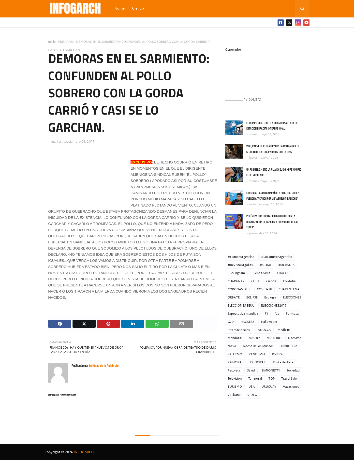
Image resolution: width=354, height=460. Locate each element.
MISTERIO (274, 338)
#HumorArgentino (241, 257)
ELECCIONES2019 (274, 306)
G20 (231, 322)
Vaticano (234, 395)
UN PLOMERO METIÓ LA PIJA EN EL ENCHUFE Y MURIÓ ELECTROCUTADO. (273, 172)
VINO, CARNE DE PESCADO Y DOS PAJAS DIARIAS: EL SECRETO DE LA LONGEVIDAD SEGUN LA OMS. (272, 149)
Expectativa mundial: (243, 314)
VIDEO (252, 395)
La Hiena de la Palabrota (103, 366)
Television (235, 379)
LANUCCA (263, 330)
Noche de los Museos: (259, 346)
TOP (271, 379)
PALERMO (235, 354)
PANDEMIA (257, 354)
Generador (233, 49)
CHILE (255, 281)
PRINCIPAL (66, 42)
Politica (277, 354)
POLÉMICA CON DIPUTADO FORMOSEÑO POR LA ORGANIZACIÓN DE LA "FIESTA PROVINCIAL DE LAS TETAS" (272, 222)
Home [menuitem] (120, 8)
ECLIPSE (252, 298)
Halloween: (269, 322)
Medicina (284, 330)
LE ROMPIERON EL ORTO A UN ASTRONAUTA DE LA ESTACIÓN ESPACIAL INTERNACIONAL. (271, 125)
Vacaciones (291, 387)
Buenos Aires (260, 273)
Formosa (292, 314)
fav (277, 314)
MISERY (254, 338)
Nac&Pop (295, 338)
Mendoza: (235, 338)
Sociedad (293, 371)
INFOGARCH (84, 452)
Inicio (52, 42)
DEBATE (234, 298)
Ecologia (270, 298)
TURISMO (235, 387)
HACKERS (247, 322)
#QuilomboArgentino (276, 257)
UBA (252, 387)
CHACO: (283, 273)
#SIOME (265, 265)
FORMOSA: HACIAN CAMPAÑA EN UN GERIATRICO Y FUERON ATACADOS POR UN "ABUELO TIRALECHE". (272, 196)
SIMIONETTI (271, 371)
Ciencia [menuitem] (138, 8)
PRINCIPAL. (258, 362)
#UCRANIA (286, 265)
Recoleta (234, 371)
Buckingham (236, 273)
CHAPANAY (236, 281)
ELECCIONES (292, 298)
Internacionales (239, 330)
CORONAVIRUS (239, 289)
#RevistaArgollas (240, 265)
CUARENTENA (289, 289)
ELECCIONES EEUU (241, 306)
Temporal (255, 379)
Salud (251, 371)
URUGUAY (269, 387)
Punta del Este (283, 362)
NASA (232, 346)
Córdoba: (290, 281)
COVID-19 (264, 289)
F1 (266, 314)
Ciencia (271, 281)
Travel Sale (289, 379)
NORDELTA (289, 346)
